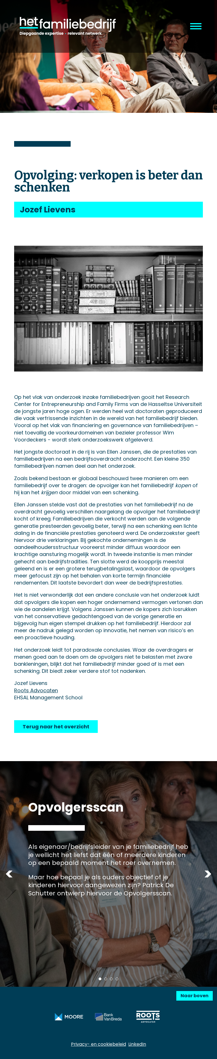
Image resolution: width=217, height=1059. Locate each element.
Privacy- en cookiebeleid (98, 1044)
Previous (9, 874)
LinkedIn (137, 1044)
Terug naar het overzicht (56, 726)
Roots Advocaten (36, 690)
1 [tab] (100, 978)
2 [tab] (105, 978)
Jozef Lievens (47, 209)
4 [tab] (117, 978)
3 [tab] (111, 978)
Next (207, 874)
